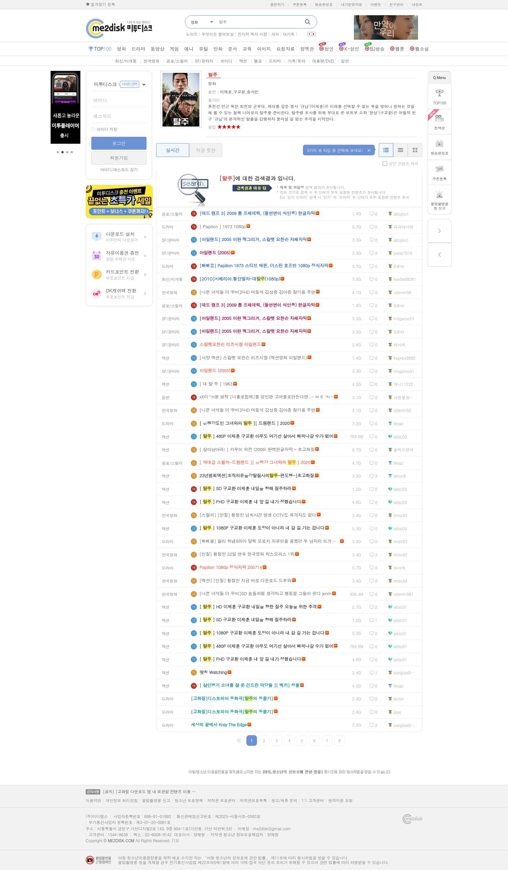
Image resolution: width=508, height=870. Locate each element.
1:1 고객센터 (312, 800)
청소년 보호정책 (189, 800)
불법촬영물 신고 (156, 800)
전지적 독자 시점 (252, 34)
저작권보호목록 (253, 800)
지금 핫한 (205, 150)
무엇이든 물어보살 (217, 34)
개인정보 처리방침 (122, 800)
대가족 (288, 34)
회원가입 (119, 157)
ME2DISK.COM (121, 840)
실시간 (172, 150)
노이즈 (191, 34)
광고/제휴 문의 (284, 800)
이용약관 (93, 800)
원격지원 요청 (340, 800)
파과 (275, 34)
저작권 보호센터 (221, 800)
